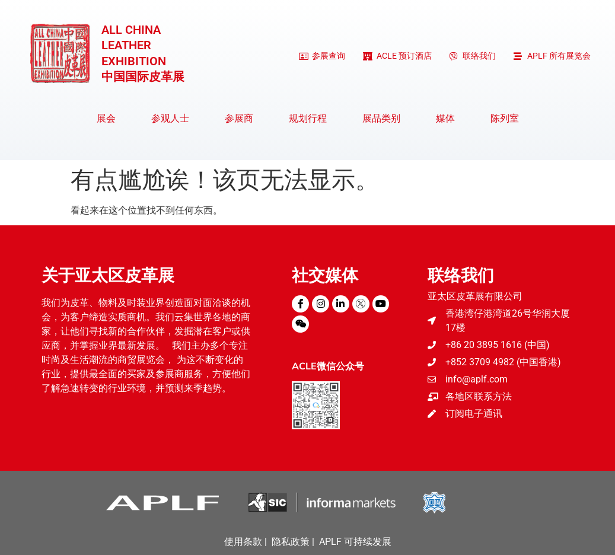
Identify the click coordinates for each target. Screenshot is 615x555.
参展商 (242, 119)
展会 (109, 119)
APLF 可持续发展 (355, 541)
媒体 (448, 119)
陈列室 (504, 118)
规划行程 (311, 119)
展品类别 (384, 119)
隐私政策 (291, 541)
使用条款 (243, 541)
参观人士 (173, 119)
